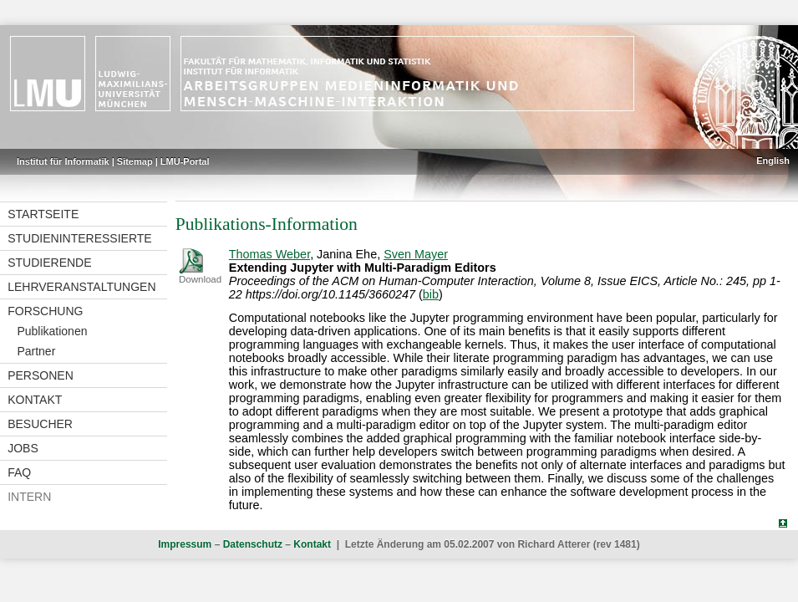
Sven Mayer (416, 254)
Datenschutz (252, 544)
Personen (41, 375)
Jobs (23, 448)
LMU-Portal (185, 161)
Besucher (40, 424)
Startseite (43, 214)
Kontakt (35, 399)
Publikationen (52, 331)
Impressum (184, 544)
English (773, 161)
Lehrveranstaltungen (81, 286)
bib (431, 294)
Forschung (45, 311)
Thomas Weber (269, 254)
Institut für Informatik (63, 161)
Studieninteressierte (79, 238)
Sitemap (135, 161)
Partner (36, 351)
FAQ (19, 472)
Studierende (49, 262)
